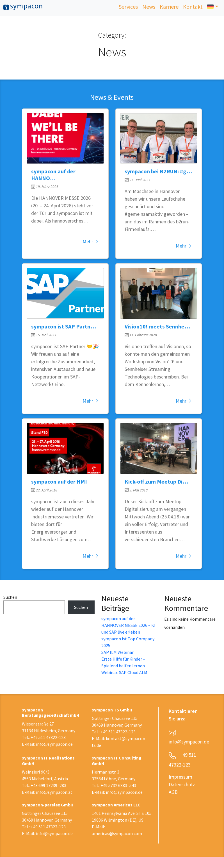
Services (128, 6)
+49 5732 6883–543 (118, 785)
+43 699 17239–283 (48, 785)
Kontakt (193, 6)
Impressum (180, 777)
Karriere (169, 6)
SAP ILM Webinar (117, 652)
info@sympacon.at (54, 792)
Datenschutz (182, 784)
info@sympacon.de (54, 744)
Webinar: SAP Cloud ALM (124, 672)
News (148, 6)
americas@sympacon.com (117, 833)
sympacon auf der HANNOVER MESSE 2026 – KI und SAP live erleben (128, 625)
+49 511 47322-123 (48, 737)
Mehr (91, 241)
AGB (173, 792)
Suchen (10, 597)
